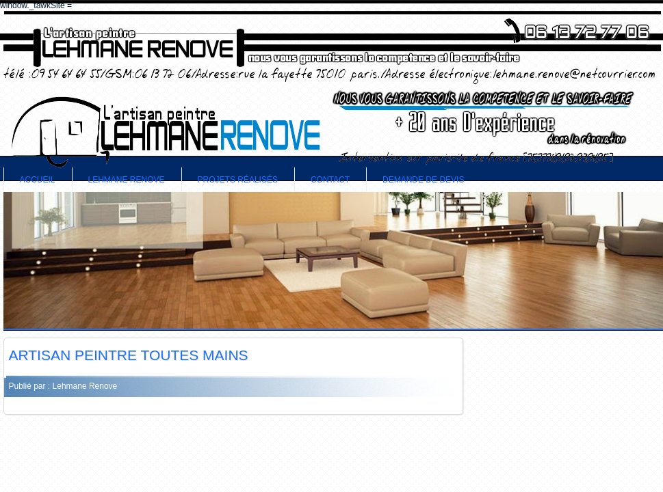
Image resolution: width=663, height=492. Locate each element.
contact (330, 179)
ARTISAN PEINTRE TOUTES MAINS (128, 355)
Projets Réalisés (238, 179)
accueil (37, 179)
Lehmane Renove (126, 179)
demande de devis (423, 179)
